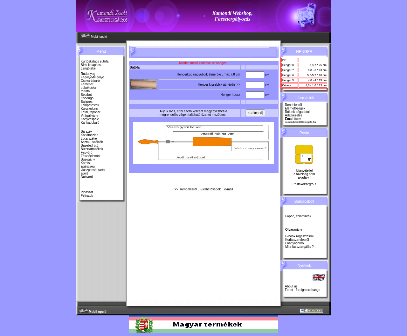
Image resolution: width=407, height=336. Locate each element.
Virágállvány (89, 115)
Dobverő (87, 177)
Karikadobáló (90, 122)
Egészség (88, 166)
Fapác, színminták (298, 216)
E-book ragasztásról (299, 236)
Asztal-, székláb (92, 142)
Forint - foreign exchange (302, 290)
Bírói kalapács (91, 65)
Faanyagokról (295, 243)
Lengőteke (88, 68)
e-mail (228, 189)
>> (238, 84)
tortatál (86, 91)
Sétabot (86, 94)
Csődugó (87, 98)
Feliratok (87, 195)
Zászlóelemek (90, 156)
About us (291, 286)
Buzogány (88, 159)
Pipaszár (87, 192)
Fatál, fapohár (90, 112)
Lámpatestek (90, 105)
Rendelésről (188, 189)
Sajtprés (87, 101)
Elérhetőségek (210, 189)
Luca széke (89, 138)
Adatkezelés (293, 115)
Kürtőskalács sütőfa (94, 61)
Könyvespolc (90, 119)
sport (84, 173)
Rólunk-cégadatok (298, 112)
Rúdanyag (88, 74)
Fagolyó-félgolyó (92, 77)
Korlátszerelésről (297, 239)
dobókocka (88, 87)
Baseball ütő (89, 145)
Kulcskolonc (89, 108)
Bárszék (86, 131)
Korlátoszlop (89, 135)
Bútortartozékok (92, 149)
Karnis (85, 163)
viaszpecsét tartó (93, 170)
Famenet (87, 84)
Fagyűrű (87, 152)
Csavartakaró (90, 80)
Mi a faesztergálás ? (299, 246)
